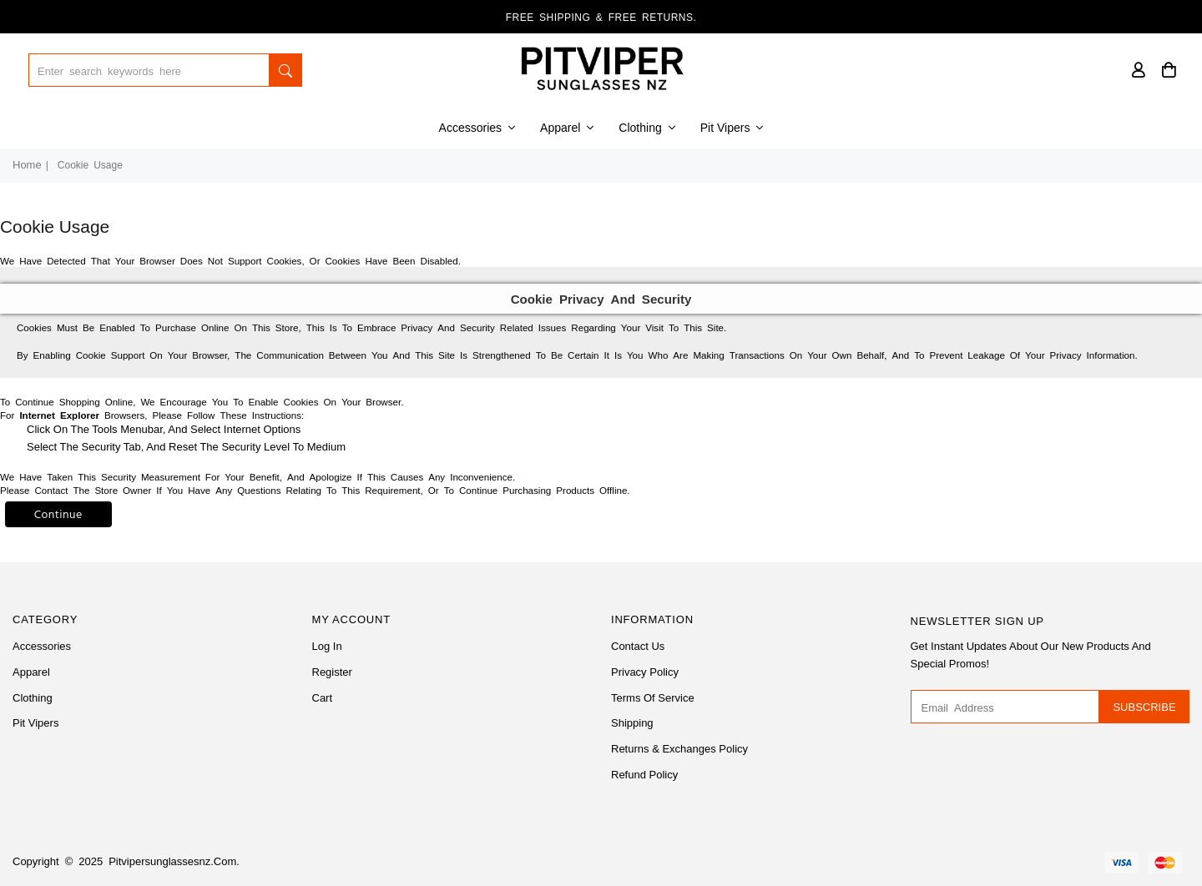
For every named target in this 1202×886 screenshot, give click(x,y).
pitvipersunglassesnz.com (172, 861)
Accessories (477, 127)
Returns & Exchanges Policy (679, 749)
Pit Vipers (732, 127)
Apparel (566, 127)
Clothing (646, 127)
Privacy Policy (645, 672)
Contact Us (637, 646)
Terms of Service (652, 698)
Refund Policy (644, 774)
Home (27, 165)
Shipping (632, 723)
